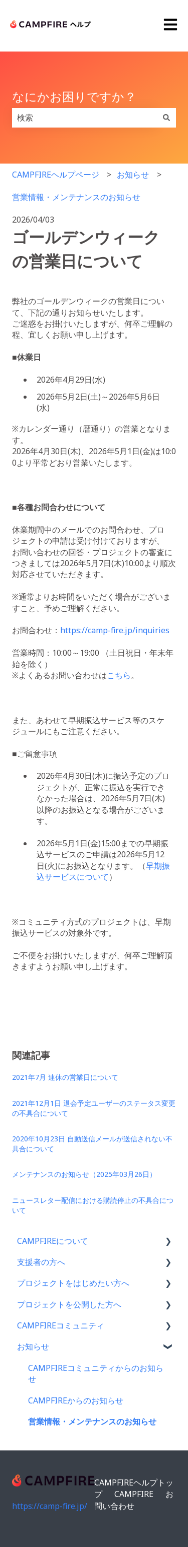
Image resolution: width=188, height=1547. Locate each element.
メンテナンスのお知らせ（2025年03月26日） (84, 1174)
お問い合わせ (133, 1499)
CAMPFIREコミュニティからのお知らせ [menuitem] (95, 1373)
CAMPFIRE (133, 1493)
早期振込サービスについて (103, 871)
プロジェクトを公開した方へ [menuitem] (69, 1304)
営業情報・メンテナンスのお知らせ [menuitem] (92, 1421)
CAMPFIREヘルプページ (55, 174)
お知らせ (133, 174)
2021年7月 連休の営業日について (65, 1077)
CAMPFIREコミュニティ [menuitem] (60, 1325)
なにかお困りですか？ (74, 96)
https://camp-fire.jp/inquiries (114, 630)
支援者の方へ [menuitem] (41, 1261)
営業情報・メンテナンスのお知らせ (76, 197)
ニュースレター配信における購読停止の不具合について (92, 1205)
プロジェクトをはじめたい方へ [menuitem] (73, 1282)
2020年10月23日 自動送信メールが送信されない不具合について (92, 1143)
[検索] (166, 117)
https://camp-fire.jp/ (49, 1505)
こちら (119, 675)
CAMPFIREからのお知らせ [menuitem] (75, 1400)
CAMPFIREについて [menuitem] (52, 1240)
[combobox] (84, 117)
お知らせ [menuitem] (33, 1346)
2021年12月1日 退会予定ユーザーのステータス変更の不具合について (93, 1108)
